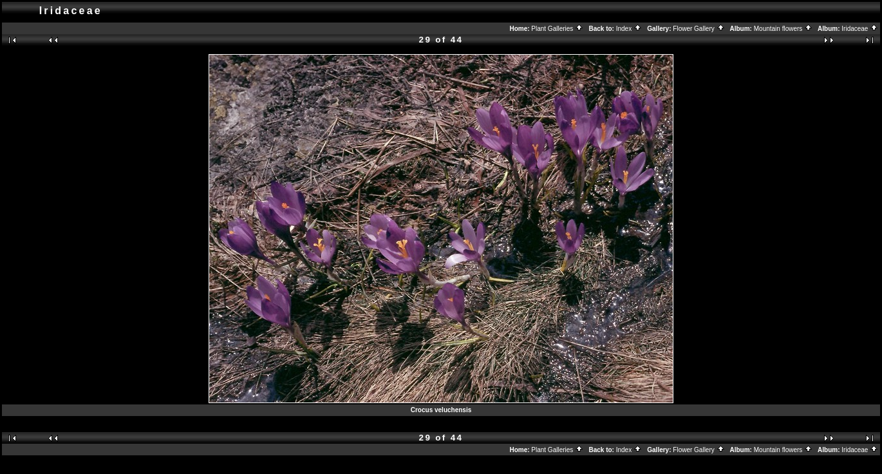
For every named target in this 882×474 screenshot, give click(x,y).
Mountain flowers (783, 28)
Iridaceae (859, 28)
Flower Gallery (698, 28)
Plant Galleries (557, 28)
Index (629, 28)
